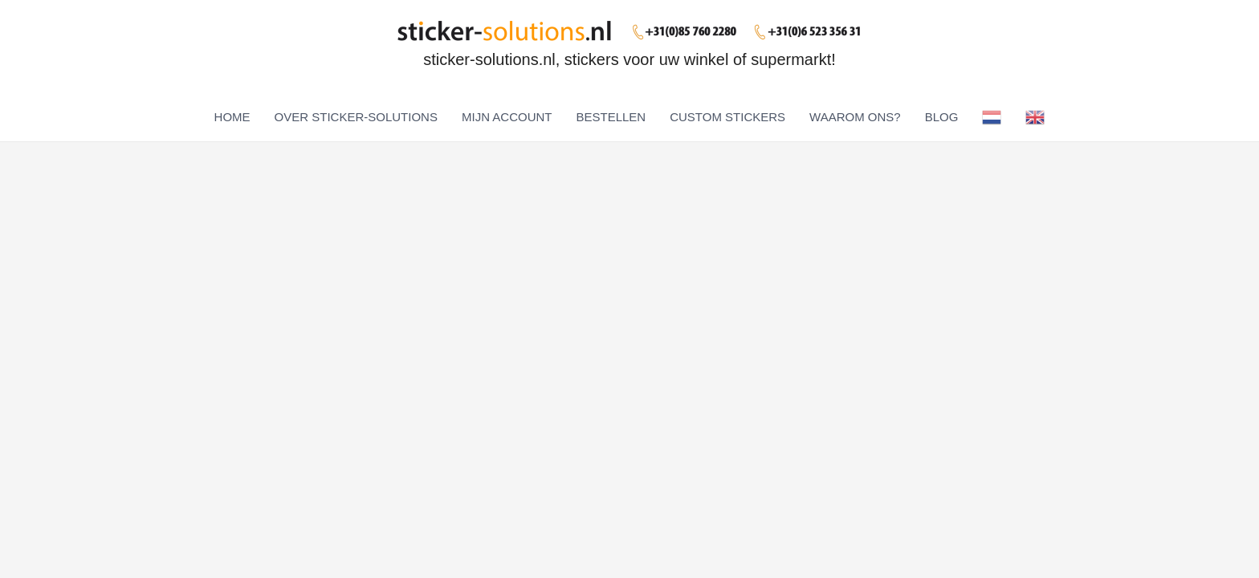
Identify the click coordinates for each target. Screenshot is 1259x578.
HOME (232, 117)
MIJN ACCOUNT (507, 117)
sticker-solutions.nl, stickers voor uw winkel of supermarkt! (629, 59)
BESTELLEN (611, 117)
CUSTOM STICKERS (727, 117)
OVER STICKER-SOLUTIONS (356, 117)
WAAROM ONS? (855, 117)
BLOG (942, 117)
